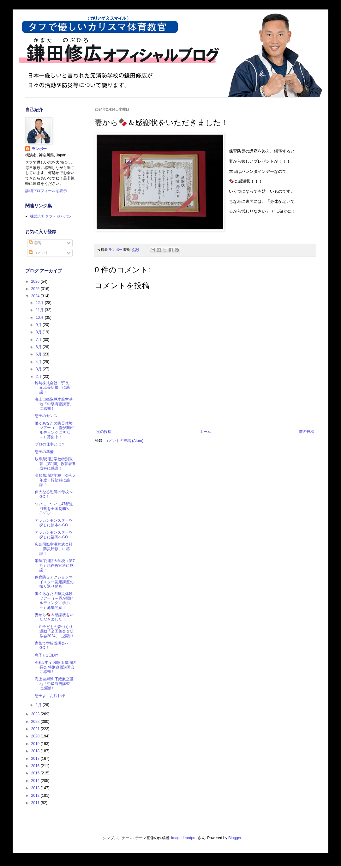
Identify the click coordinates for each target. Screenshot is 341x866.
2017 (36, 758)
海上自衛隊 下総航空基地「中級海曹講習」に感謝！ (54, 683)
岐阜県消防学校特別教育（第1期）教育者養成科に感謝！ (55, 463)
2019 (36, 744)
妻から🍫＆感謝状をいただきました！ (54, 617)
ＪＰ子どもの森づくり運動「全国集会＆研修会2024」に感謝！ (55, 631)
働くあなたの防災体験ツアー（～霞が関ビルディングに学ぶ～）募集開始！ (54, 600)
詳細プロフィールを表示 (46, 191)
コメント (39, 253)
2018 (36, 751)
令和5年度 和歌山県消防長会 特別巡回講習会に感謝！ (55, 667)
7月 (39, 339)
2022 (36, 721)
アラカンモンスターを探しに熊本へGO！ (54, 522)
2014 (36, 780)
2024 (36, 296)
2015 (36, 773)
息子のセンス (46, 416)
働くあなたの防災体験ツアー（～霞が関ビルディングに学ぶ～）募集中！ (54, 430)
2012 (36, 795)
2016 (36, 766)
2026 (36, 281)
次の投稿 (103, 431)
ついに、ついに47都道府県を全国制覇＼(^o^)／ (54, 508)
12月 (40, 302)
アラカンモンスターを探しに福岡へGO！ (54, 534)
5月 (39, 354)
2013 (36, 788)
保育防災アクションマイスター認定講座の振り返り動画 (54, 582)
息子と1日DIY (46, 655)
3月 (39, 369)
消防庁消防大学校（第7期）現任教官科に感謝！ (55, 565)
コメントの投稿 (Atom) (124, 441)
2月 (39, 376)
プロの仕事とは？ (50, 444)
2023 (36, 714)
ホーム (205, 431)
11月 (40, 310)
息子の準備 (44, 452)
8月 (39, 332)
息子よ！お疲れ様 (50, 695)
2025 (36, 289)
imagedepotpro (183, 838)
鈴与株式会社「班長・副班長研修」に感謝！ (54, 387)
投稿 (35, 243)
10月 (40, 317)
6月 (39, 347)
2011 (36, 803)
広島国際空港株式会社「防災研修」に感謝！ (54, 549)
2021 (36, 729)
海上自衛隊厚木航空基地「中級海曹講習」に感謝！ (54, 404)
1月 (39, 705)
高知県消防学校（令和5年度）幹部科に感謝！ (55, 480)
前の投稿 (306, 431)
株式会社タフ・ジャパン (51, 216)
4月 (39, 362)
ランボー (39, 149)
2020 (36, 736)
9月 (39, 325)
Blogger (234, 838)
